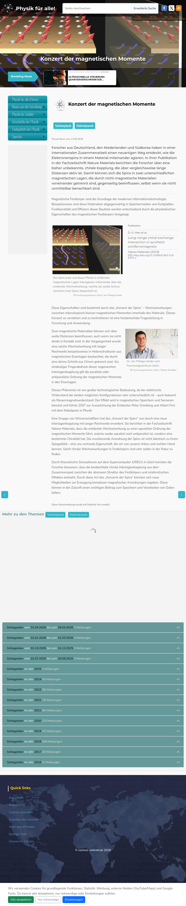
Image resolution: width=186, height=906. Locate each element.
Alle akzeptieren (20, 900)
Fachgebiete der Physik (28, 129)
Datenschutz (17, 805)
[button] (168, 77)
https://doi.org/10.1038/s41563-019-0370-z (151, 257)
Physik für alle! (35, 8)
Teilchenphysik (63, 125)
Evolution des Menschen (25, 820)
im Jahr (33, 669)
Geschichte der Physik (28, 121)
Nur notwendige (48, 900)
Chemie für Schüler (21, 841)
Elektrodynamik (84, 125)
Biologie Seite (18, 834)
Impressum (16, 798)
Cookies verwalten (21, 812)
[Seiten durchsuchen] (97, 8)
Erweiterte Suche (145, 8)
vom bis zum (49, 627)
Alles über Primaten (22, 827)
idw (99, 504)
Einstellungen (74, 900)
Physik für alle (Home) (25, 99)
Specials (28, 136)
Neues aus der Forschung (28, 107)
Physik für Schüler (28, 114)
